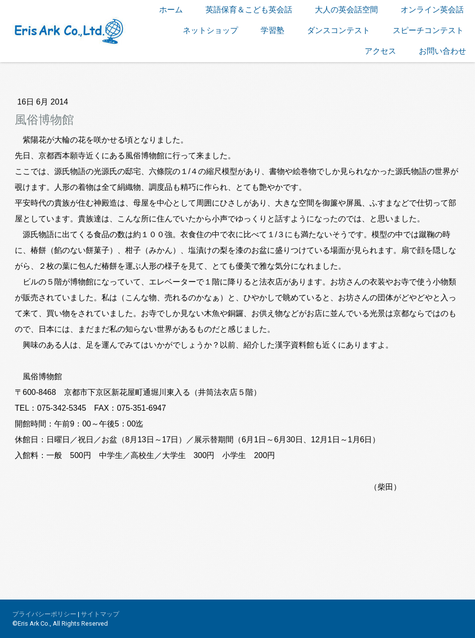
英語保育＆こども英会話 (248, 9)
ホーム (171, 9)
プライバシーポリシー (44, 614)
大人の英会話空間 (346, 9)
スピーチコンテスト (428, 30)
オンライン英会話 (432, 9)
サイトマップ (100, 614)
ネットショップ (210, 30)
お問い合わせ (442, 51)
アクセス (380, 51)
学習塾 (272, 30)
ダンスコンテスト (338, 30)
